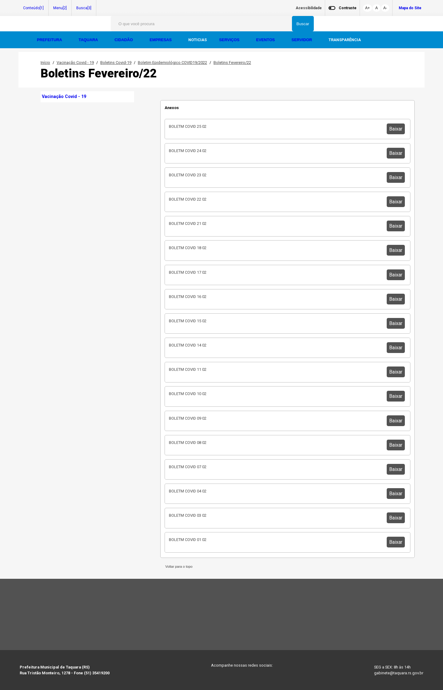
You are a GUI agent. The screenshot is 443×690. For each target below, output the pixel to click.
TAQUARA (89, 39)
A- (385, 8)
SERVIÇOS (229, 39)
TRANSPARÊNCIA (345, 39)
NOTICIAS (197, 39)
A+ (367, 8)
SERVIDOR (302, 39)
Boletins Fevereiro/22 (232, 62)
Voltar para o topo (178, 566)
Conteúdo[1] (33, 8)
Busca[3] (83, 8)
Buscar (303, 24)
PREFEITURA (50, 39)
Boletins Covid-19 (115, 62)
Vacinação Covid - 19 (75, 62)
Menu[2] (60, 8)
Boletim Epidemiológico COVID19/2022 (172, 62)
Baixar (395, 129)
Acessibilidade (309, 8)
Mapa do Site (410, 8)
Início (45, 62)
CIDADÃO (124, 39)
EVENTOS (266, 39)
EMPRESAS (161, 39)
